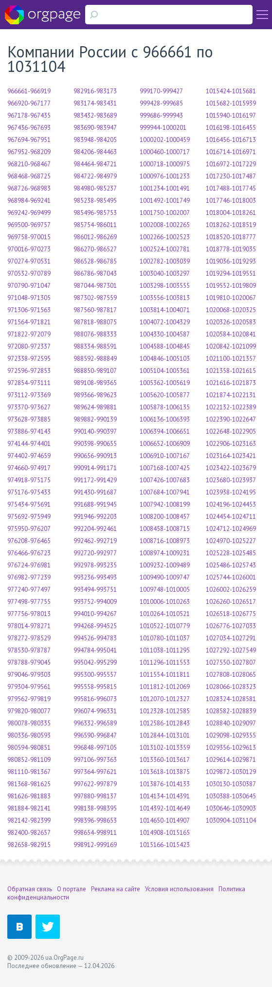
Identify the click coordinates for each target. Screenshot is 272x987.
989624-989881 (95, 407)
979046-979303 (29, 674)
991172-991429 (95, 480)
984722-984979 (95, 176)
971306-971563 (29, 310)
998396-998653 (95, 820)
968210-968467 (29, 164)
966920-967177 (29, 103)
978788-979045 (29, 662)
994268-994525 (95, 626)
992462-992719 (95, 541)
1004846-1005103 (165, 358)
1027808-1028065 (231, 674)
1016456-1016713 (231, 140)
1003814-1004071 (165, 310)
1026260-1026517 (231, 602)
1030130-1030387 (231, 784)
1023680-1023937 (231, 480)
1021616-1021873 (231, 383)
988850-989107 (95, 371)
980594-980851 (29, 747)
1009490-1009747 (165, 577)
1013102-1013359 (165, 747)
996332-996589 (95, 723)
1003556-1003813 (165, 298)
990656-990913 (95, 456)
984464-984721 (95, 164)
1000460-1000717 (165, 152)
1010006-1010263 (165, 602)
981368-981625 (29, 784)
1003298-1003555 (165, 286)
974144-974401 (29, 444)
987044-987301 (95, 286)
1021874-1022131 (231, 395)
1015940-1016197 (231, 115)
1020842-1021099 (231, 346)
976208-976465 (29, 541)
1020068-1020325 (231, 310)
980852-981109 (29, 760)
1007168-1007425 (165, 468)
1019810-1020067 (231, 298)
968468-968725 (29, 176)
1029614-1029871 (231, 760)
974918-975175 (29, 480)
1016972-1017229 (231, 164)
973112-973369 (29, 395)
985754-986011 (95, 225)
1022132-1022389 (231, 407)
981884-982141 (29, 808)
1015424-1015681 (231, 91)
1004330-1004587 (165, 334)
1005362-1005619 (165, 383)
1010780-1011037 (165, 638)
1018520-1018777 (231, 237)
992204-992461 (95, 529)
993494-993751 (95, 589)
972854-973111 (29, 383)
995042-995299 (95, 662)
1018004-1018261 (231, 213)
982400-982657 (29, 832)
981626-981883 (29, 796)
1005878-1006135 (165, 407)
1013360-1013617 (165, 760)
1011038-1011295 (165, 650)
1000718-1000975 (165, 164)
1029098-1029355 (231, 735)
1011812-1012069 (165, 687)
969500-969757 (29, 225)
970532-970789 (29, 273)
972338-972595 (29, 358)
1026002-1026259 (231, 589)
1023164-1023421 (231, 456)
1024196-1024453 (231, 504)
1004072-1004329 (165, 322)
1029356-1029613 (231, 747)
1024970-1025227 (231, 541)
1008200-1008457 (165, 516)
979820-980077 (29, 711)
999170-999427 (161, 91)
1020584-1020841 (231, 334)
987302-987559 (95, 298)
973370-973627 (29, 407)
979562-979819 (29, 699)
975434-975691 (29, 504)
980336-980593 (29, 735)
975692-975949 (29, 516)
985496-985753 (95, 213)
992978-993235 (95, 565)
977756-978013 (29, 614)
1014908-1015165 (165, 832)
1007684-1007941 (165, 492)
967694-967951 (29, 140)
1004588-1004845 (165, 346)
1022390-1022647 (231, 419)
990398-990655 (95, 444)
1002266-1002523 (165, 237)
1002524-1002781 (165, 249)
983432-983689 (95, 115)
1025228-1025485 (231, 553)
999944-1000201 (163, 127)
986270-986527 (95, 249)
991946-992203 (95, 516)
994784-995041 (95, 650)
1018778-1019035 (231, 249)
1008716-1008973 (165, 541)
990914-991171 (95, 468)
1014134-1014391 (165, 796)
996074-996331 (95, 711)
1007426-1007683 (165, 480)
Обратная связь (29, 889)
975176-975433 (29, 492)
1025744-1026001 (231, 577)
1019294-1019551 (231, 273)
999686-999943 (161, 115)
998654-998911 (95, 832)
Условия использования (179, 889)
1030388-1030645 (231, 796)
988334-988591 (95, 346)
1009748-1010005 (165, 589)
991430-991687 (95, 492)
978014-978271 (29, 626)
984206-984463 (95, 152)
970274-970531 (29, 261)
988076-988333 (95, 334)
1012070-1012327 (165, 699)
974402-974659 (29, 456)
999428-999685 (161, 103)
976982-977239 (29, 577)
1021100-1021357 (231, 358)
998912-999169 (95, 845)
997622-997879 (95, 784)
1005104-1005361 (165, 371)
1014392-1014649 (165, 808)
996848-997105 (95, 747)
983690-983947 (95, 127)
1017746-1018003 (231, 200)
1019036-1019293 (231, 261)
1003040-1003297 (165, 273)
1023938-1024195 (231, 492)
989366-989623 (95, 395)
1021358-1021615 (231, 371)
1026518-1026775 (231, 614)
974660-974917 (29, 468)
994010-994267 (95, 614)
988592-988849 (95, 358)
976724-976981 (29, 565)
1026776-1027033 (231, 626)
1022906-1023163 (231, 444)
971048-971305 (29, 298)
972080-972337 (29, 346)
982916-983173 (95, 91)
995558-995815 (95, 687)
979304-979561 (29, 687)
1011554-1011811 (165, 674)
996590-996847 (95, 735)
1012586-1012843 (165, 723)
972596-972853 (29, 371)
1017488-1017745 (231, 188)
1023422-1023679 (231, 468)
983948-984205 (95, 140)
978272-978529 (29, 638)
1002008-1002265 (165, 225)
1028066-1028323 (231, 687)
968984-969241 (29, 200)
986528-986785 (95, 261)
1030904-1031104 (231, 820)
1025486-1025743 (231, 565)
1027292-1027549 (231, 650)
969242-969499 (29, 213)
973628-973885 (29, 419)
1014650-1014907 (165, 820)
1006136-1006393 (165, 419)
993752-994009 (95, 602)
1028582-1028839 (231, 711)
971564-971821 (29, 322)
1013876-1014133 (165, 784)
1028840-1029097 (231, 723)
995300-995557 (95, 674)
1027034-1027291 (231, 638)
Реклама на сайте (115, 889)
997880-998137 (95, 796)
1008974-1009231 (165, 553)
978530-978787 (29, 650)
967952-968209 (29, 152)
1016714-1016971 (231, 152)
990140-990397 (95, 431)
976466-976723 (29, 553)
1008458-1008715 (165, 529)
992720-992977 (95, 553)
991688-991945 (95, 504)
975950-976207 (29, 529)
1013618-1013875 (165, 772)
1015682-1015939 (231, 103)
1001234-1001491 (165, 188)
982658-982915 (29, 845)
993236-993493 (95, 577)
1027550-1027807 (231, 662)
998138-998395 (95, 808)
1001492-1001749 (165, 200)
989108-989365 (95, 383)
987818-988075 (95, 322)
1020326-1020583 (231, 322)
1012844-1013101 (165, 735)
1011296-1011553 (165, 662)
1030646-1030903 (231, 808)
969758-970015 (29, 237)
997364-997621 (95, 772)
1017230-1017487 (231, 176)
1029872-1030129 (231, 772)
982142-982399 (29, 820)
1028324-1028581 (231, 699)
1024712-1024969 (231, 529)
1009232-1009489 (165, 565)
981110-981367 (29, 772)
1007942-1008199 (165, 504)
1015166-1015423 (165, 845)
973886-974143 (29, 431)
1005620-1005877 (165, 395)
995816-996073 (95, 699)
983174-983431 (95, 103)
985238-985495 (95, 200)
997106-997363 (95, 760)
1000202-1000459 (165, 140)
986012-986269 (95, 237)
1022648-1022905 (231, 431)
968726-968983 (29, 188)
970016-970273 (29, 249)
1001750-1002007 (165, 213)
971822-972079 (29, 334)
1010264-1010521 (165, 614)
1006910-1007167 (165, 456)
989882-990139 (95, 419)
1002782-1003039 (165, 261)
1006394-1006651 (165, 431)
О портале (71, 889)
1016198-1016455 (231, 127)
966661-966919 (29, 91)
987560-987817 (95, 310)
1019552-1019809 (231, 286)
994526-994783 (95, 638)
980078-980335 (29, 723)
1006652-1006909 (165, 444)
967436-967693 (29, 127)
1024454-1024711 (231, 516)
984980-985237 (95, 188)
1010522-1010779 (165, 626)
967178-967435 (29, 115)
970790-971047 (29, 286)
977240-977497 (29, 589)
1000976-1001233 (165, 176)
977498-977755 (29, 602)
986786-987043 (95, 273)
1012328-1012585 (165, 711)
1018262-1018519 (231, 225)
